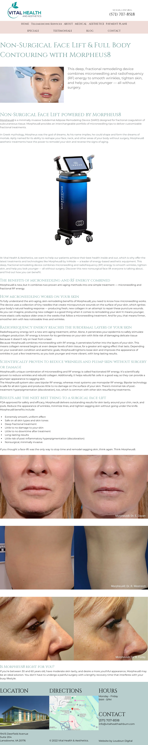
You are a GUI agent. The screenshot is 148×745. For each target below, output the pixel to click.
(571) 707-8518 (109, 720)
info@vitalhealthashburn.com (117, 724)
